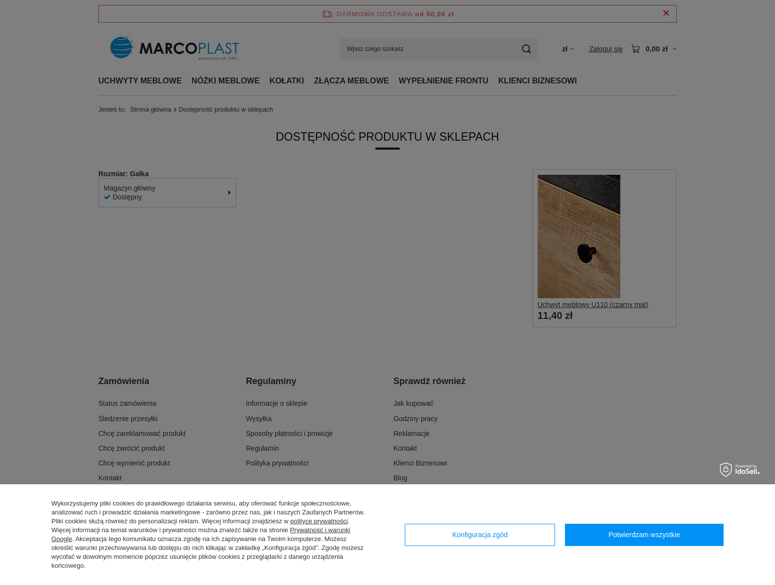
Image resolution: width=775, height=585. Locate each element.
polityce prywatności (318, 521)
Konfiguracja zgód (480, 535)
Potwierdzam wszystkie (644, 535)
